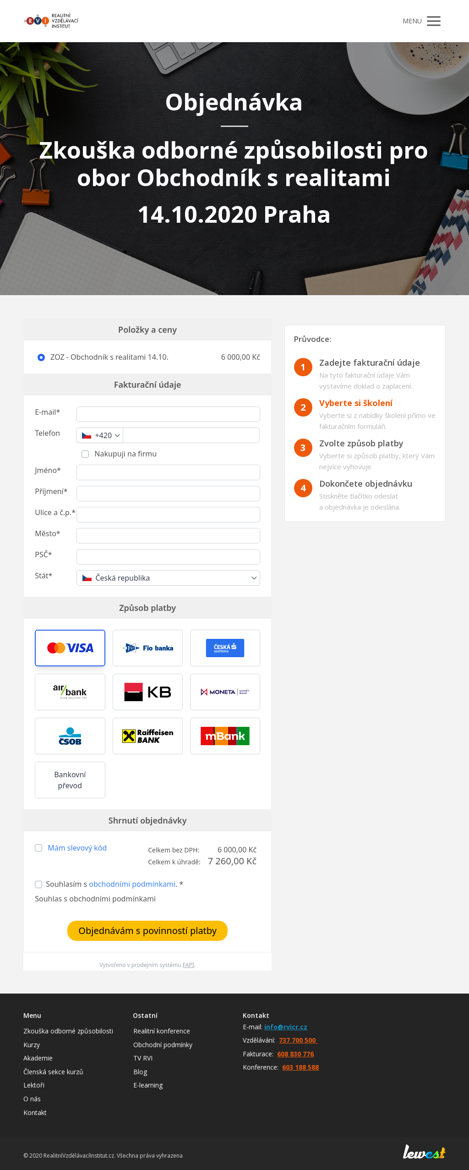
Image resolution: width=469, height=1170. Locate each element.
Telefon (47, 433)
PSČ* (43, 554)
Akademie (38, 1058)
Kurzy (31, 1044)
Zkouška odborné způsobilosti (68, 1031)
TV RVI (143, 1058)
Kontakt (35, 1112)
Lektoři (33, 1085)
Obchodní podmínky (162, 1044)
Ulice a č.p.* (55, 512)
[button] (70, 648)
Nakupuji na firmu (125, 454)
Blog (140, 1071)
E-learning (148, 1085)
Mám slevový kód (77, 848)
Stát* (43, 576)
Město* (47, 533)
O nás (32, 1098)
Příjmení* (51, 491)
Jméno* (48, 470)
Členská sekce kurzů (53, 1071)
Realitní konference (161, 1031)
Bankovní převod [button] (70, 780)
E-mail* (47, 412)
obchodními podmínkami (132, 884)
